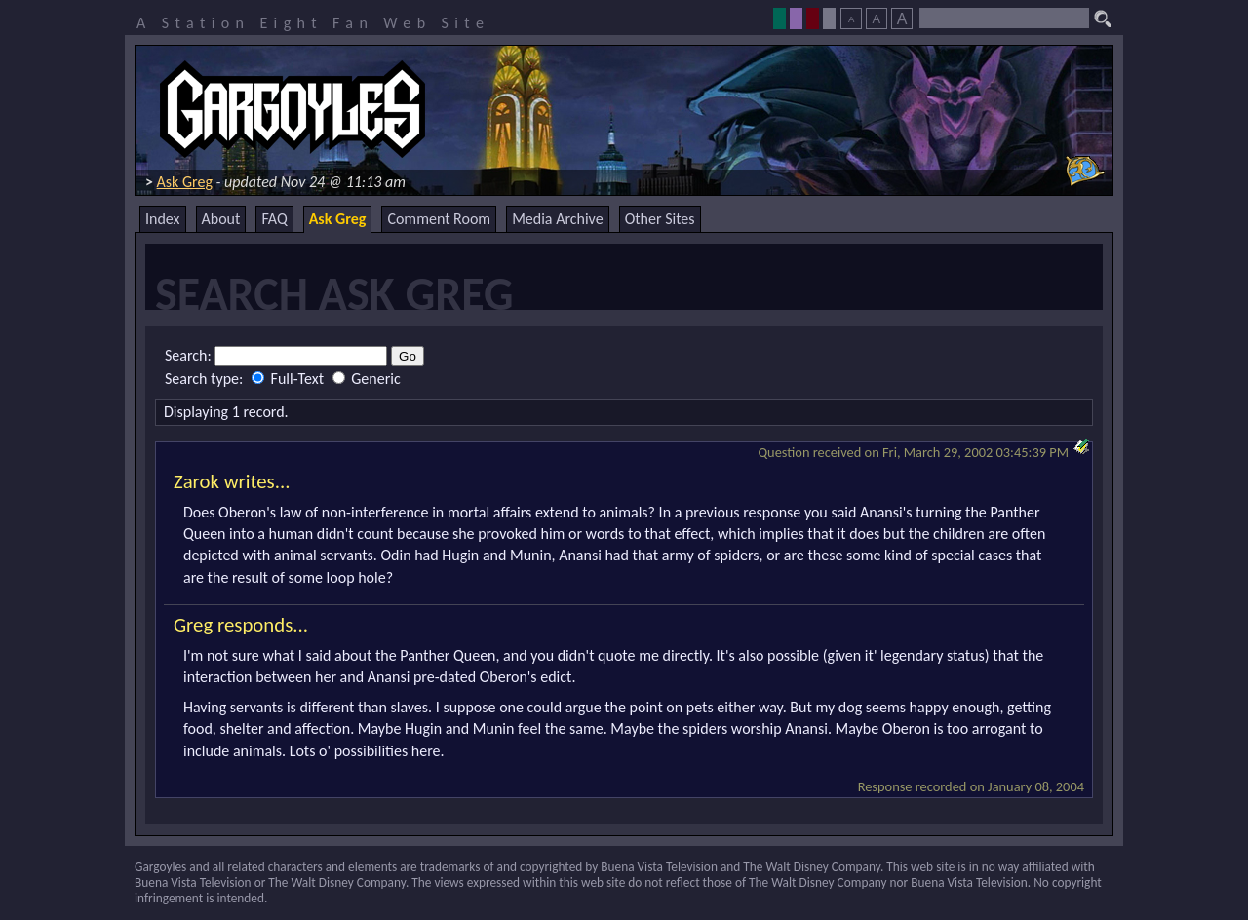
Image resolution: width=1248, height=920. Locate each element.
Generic (366, 378)
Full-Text (290, 378)
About (221, 219)
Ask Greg (185, 181)
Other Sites (660, 219)
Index (162, 219)
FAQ (274, 219)
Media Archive (557, 219)
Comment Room (438, 219)
